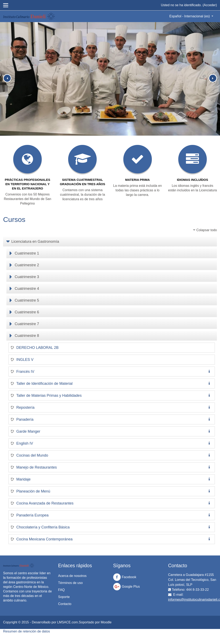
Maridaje (23, 479)
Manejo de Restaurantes (36, 467)
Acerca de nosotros (72, 576)
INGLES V (24, 360)
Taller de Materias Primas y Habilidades (49, 395)
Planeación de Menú (33, 491)
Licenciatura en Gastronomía (35, 241)
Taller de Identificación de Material (44, 383)
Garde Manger (28, 431)
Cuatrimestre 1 (27, 253)
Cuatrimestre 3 (27, 277)
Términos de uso (70, 583)
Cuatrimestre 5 (27, 300)
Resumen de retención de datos (26, 631)
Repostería (25, 407)
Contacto (64, 604)
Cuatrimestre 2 (27, 265)
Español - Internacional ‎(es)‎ (190, 16)
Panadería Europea (32, 515)
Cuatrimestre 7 (27, 324)
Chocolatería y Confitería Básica (43, 527)
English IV (24, 443)
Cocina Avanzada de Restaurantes (45, 503)
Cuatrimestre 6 (27, 312)
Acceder (210, 5)
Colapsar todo (206, 230)
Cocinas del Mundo (32, 455)
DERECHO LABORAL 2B (37, 348)
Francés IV (25, 371)
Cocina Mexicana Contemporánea (44, 539)
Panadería (24, 419)
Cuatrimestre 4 (27, 289)
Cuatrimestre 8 (27, 336)
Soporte (64, 597)
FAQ (61, 590)
